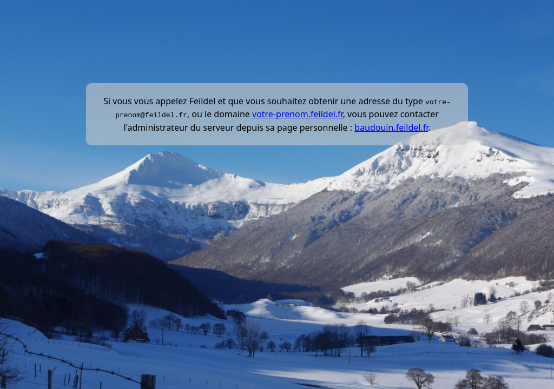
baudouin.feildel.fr (391, 127)
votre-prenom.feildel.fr (297, 114)
